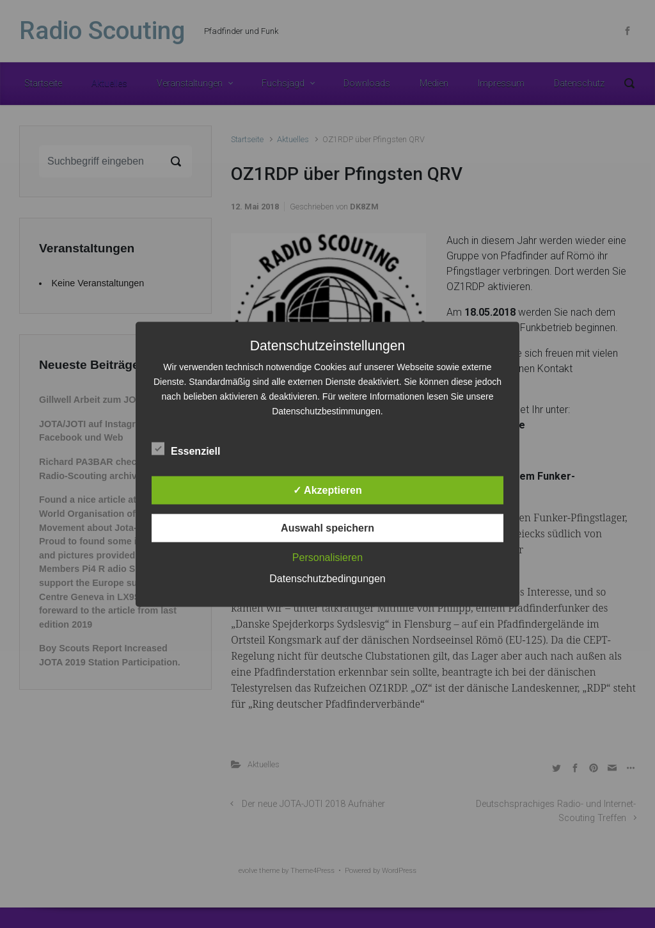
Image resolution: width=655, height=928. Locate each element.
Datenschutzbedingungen (327, 578)
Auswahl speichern (327, 527)
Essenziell (186, 448)
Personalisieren (327, 556)
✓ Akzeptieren (327, 489)
